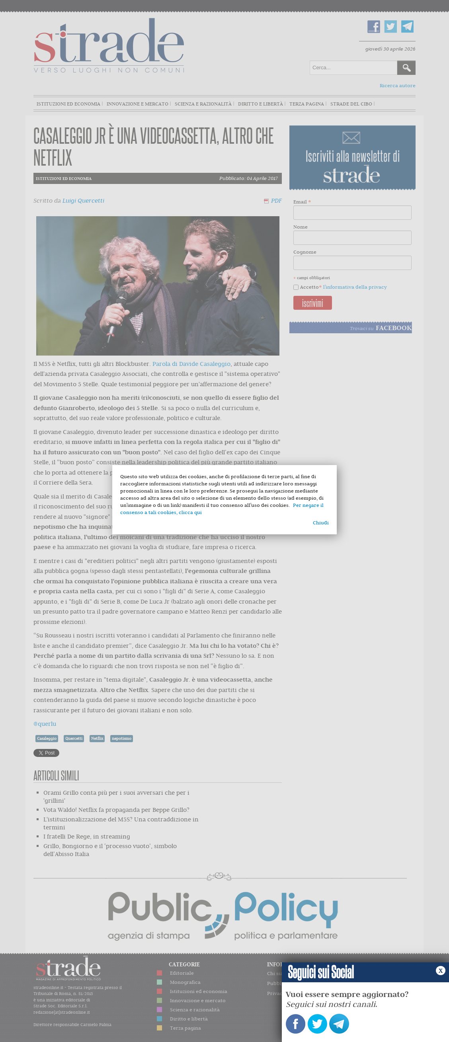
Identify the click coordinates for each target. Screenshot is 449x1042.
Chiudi (321, 522)
